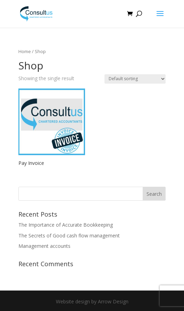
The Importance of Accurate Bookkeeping (65, 224)
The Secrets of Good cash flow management (69, 235)
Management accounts (44, 246)
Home (24, 51)
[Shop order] (135, 79)
